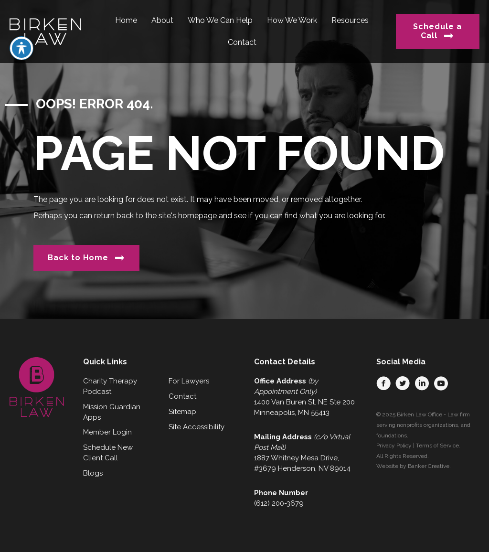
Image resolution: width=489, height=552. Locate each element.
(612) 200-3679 (279, 503)
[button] (383, 383)
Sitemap (182, 411)
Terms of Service (437, 445)
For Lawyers (189, 381)
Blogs (93, 473)
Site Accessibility (196, 427)
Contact (182, 396)
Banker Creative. (429, 466)
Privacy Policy (394, 445)
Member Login (107, 432)
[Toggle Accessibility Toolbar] (21, 25)
